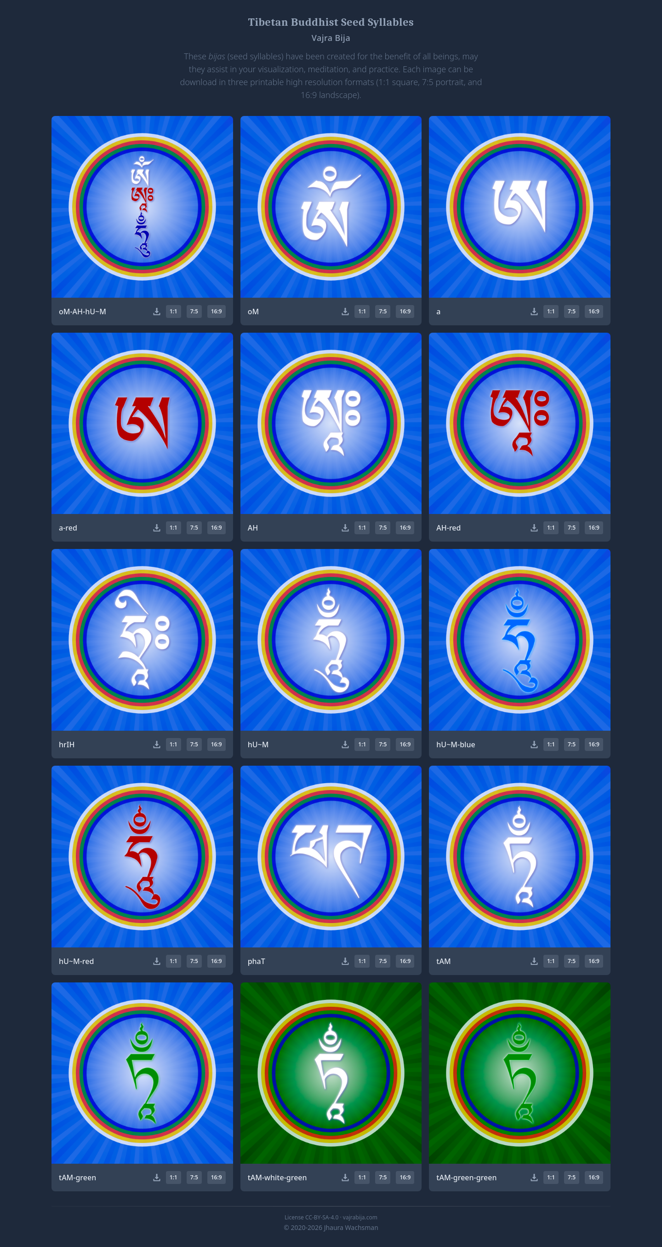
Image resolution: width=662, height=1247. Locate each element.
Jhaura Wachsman (351, 1227)
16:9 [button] (216, 311)
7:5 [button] (194, 311)
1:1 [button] (173, 311)
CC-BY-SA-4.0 (321, 1217)
